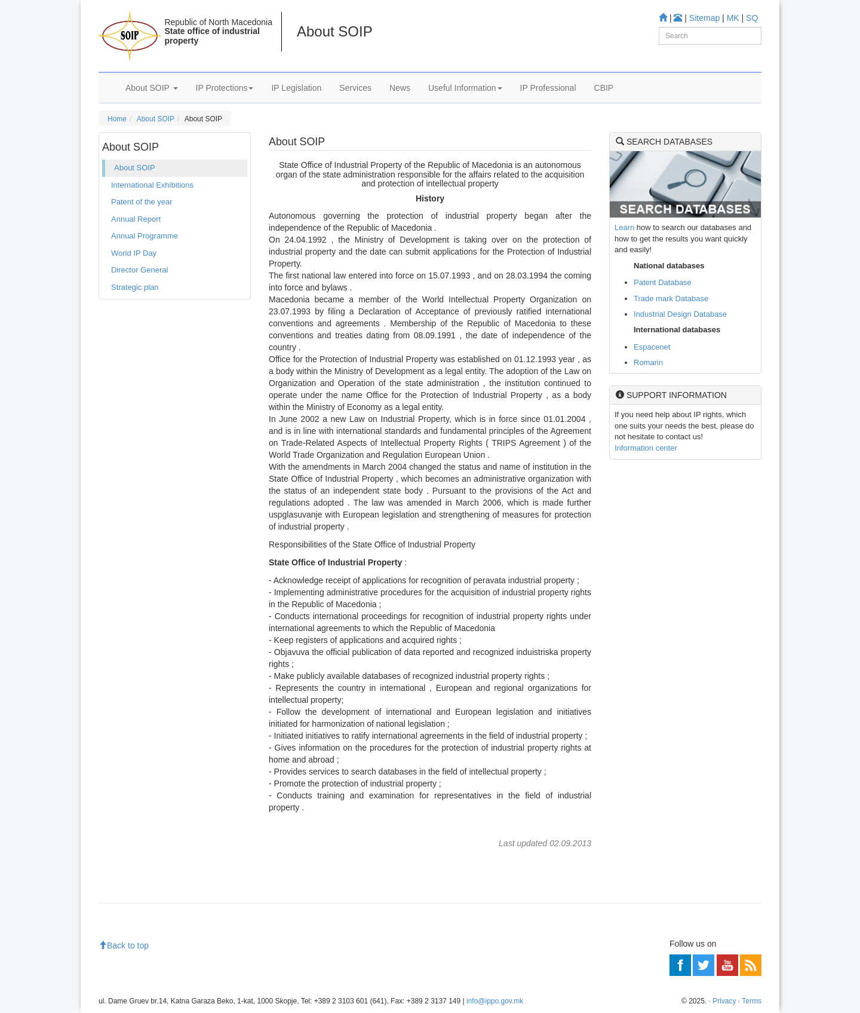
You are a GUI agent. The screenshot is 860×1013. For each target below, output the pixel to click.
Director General (139, 269)
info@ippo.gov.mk (494, 1001)
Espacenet (652, 346)
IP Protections (225, 88)
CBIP (604, 88)
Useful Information (465, 88)
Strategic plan (135, 287)
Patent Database (663, 282)
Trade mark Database (671, 298)
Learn (624, 227)
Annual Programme (144, 235)
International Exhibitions (152, 184)
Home (117, 119)
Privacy (724, 1001)
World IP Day (133, 253)
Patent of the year (142, 201)
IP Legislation (296, 88)
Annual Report (136, 219)
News (399, 88)
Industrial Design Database (680, 314)
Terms (751, 1001)
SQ (752, 18)
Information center (646, 447)
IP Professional (548, 88)
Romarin (648, 362)
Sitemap (704, 18)
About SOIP (151, 88)
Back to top (124, 945)
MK (733, 18)
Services (355, 88)
